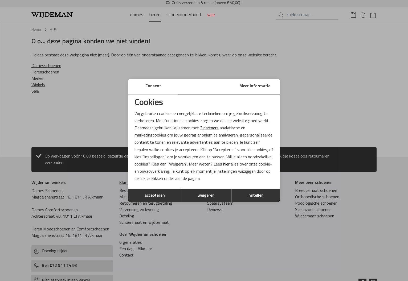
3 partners (209, 128)
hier (226, 164)
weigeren (206, 195)
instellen (255, 195)
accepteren (154, 195)
